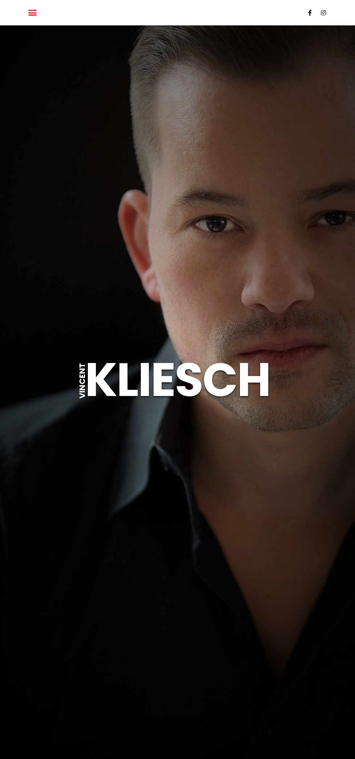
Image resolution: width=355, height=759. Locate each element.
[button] (33, 13)
